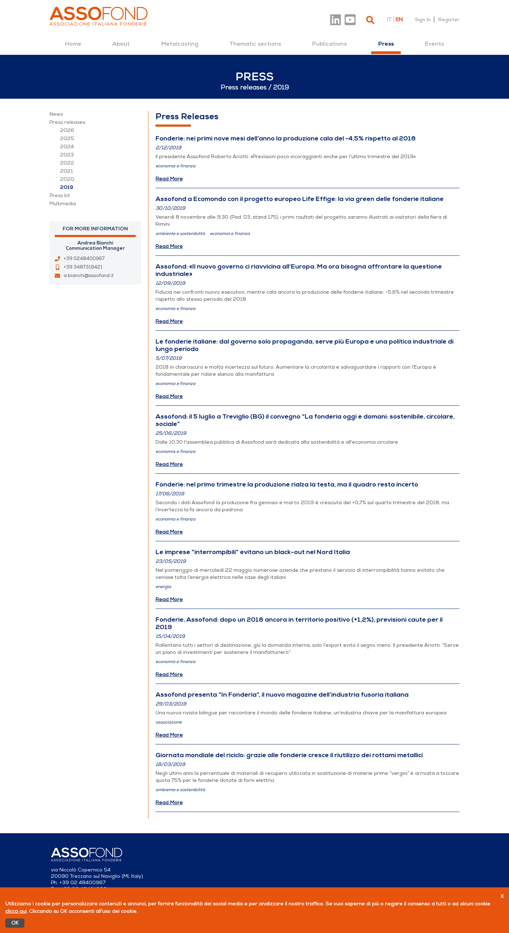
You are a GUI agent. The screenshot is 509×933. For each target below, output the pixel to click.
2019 (66, 187)
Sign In (423, 19)
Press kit (59, 195)
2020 (67, 179)
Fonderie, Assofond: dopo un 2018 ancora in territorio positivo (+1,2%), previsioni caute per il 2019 (299, 623)
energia (163, 586)
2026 (67, 130)
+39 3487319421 (83, 267)
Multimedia (62, 204)
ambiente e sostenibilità (180, 233)
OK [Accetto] (16, 923)
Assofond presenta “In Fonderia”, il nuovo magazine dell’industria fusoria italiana (282, 694)
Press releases (67, 122)
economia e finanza (175, 166)
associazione (169, 722)
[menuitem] (73, 43)
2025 (67, 139)
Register (449, 19)
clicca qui (16, 911)
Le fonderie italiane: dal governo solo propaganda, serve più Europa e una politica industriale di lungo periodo (305, 345)
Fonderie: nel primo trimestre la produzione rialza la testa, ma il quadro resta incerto (287, 484)
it (389, 19)
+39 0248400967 (84, 258)
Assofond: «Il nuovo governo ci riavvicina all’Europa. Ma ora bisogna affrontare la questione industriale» (299, 270)
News (56, 114)
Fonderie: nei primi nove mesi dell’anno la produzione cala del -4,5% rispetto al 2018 (286, 138)
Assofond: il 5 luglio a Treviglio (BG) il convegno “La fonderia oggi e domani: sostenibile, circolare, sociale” (305, 420)
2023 (67, 155)
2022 (67, 163)
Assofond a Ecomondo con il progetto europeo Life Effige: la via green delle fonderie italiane (300, 199)
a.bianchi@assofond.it (88, 275)
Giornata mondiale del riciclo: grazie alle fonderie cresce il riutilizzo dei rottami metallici (289, 755)
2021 (66, 171)
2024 (67, 147)
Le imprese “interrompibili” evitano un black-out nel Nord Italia (253, 552)
